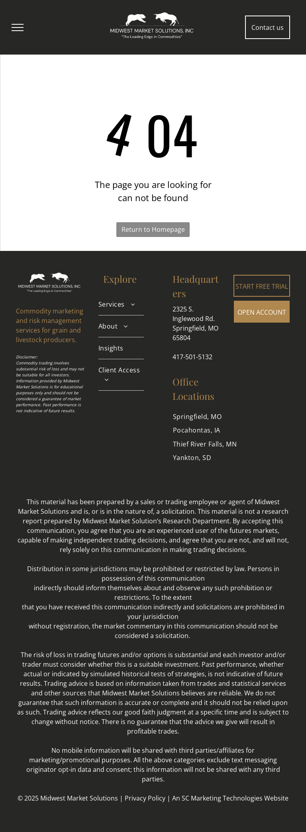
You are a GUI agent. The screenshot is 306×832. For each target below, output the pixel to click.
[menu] (17, 27)
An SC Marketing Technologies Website (230, 798)
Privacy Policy (145, 798)
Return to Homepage (153, 229)
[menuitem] (121, 304)
